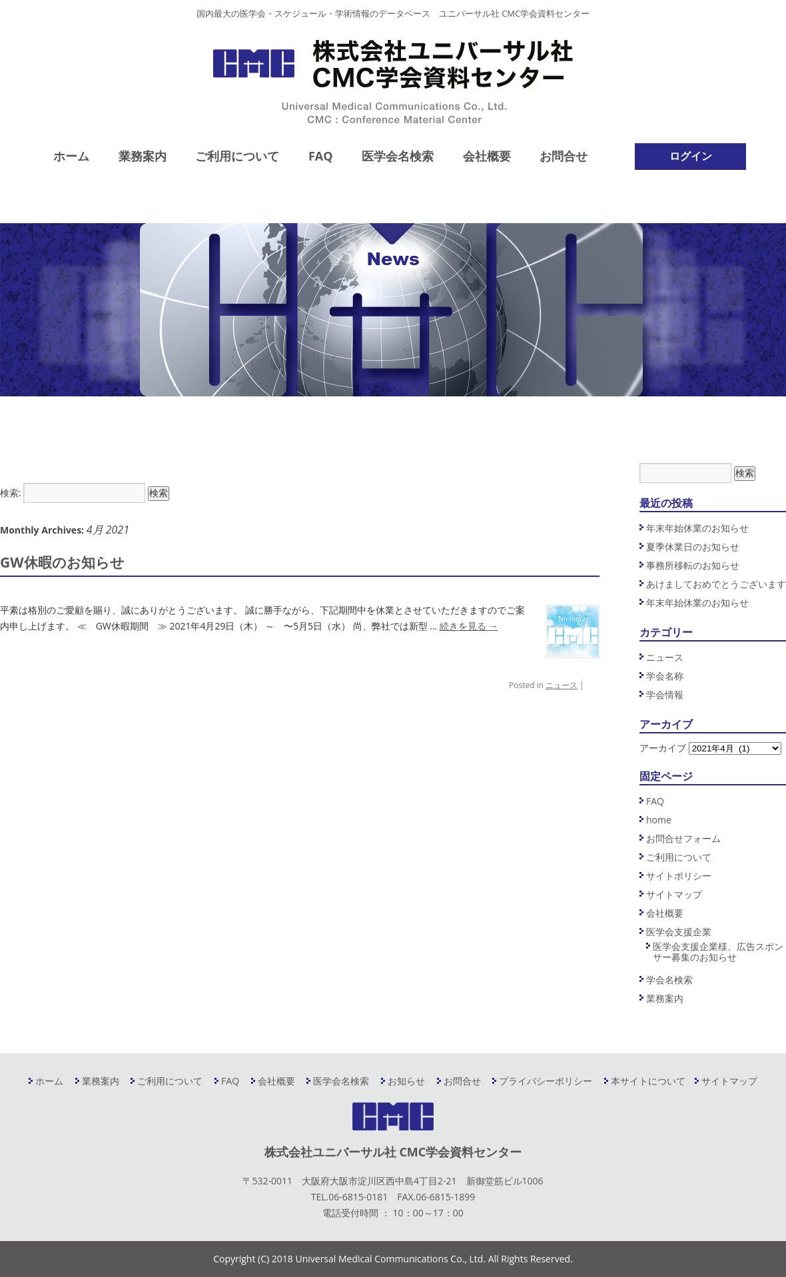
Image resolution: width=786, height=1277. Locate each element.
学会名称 (664, 675)
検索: (10, 492)
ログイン (690, 156)
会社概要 (487, 156)
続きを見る (469, 626)
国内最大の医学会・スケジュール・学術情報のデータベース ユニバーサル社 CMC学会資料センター (393, 13)
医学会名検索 (398, 156)
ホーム (71, 156)
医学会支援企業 (678, 931)
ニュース (562, 685)
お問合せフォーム (683, 838)
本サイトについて (648, 1080)
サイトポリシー (678, 875)
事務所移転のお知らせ (692, 565)
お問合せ (564, 156)
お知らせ (406, 1080)
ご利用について (237, 156)
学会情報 (664, 694)
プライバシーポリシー (545, 1080)
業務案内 (143, 156)
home (658, 819)
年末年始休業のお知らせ (697, 528)
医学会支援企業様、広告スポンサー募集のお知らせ (718, 951)
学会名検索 (669, 979)
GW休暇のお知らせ (62, 562)
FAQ (320, 156)
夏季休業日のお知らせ (692, 546)
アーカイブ (662, 747)
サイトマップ (674, 894)
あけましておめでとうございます (716, 584)
